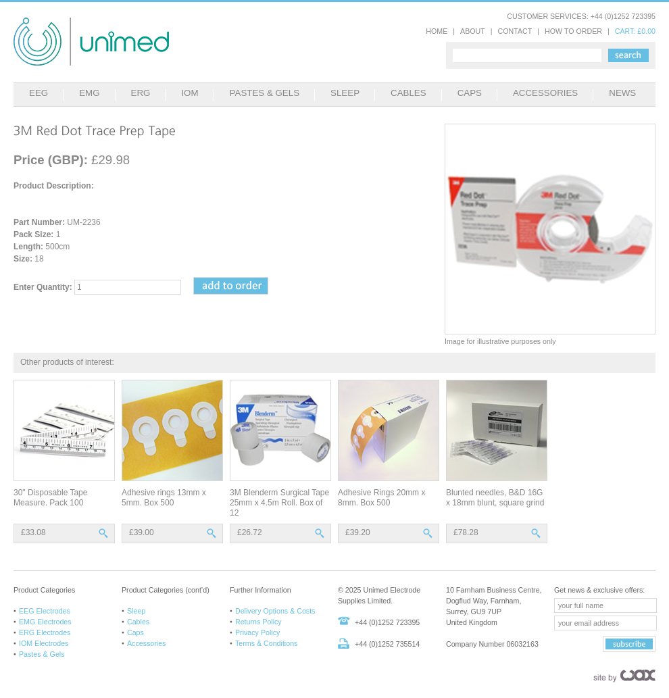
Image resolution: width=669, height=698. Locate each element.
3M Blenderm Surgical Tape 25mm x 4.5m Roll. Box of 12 (279, 503)
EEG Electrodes (44, 611)
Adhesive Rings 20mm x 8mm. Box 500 (381, 497)
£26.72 (249, 532)
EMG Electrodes (45, 622)
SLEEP (345, 93)
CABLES (408, 93)
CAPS (469, 93)
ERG (141, 93)
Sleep (136, 611)
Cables (138, 622)
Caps (135, 632)
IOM (189, 93)
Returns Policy (258, 622)
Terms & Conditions (266, 643)
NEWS (622, 93)
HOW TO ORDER (573, 31)
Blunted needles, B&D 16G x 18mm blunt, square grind (495, 497)
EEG (38, 93)
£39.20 (357, 532)
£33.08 (33, 532)
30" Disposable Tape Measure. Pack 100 (50, 497)
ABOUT (472, 31)
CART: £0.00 (635, 31)
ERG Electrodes (44, 632)
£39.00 (141, 532)
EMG (89, 93)
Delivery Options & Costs (275, 611)
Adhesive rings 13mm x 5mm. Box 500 (164, 497)
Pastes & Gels (42, 654)
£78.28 (465, 532)
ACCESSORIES (545, 93)
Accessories (146, 643)
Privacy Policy (257, 632)
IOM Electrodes (43, 643)
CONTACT (515, 31)
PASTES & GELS (264, 93)
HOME (436, 31)
